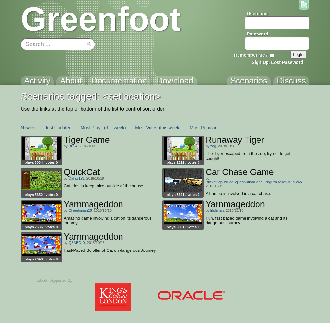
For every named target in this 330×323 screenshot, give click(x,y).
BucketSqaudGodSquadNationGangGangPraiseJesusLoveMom (256, 182)
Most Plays (91, 127)
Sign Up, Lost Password (277, 62)
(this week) (115, 127)
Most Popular (203, 127)
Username (258, 13)
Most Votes (146, 127)
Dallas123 (76, 178)
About (42, 280)
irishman (217, 210)
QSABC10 (77, 243)
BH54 (73, 146)
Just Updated (58, 127)
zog (213, 146)
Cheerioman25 (80, 210)
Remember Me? (250, 55)
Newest (28, 127)
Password (257, 33)
